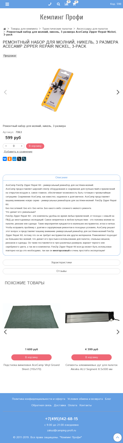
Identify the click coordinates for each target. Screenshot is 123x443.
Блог (108, 399)
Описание (61, 178)
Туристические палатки (57, 29)
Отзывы (61, 271)
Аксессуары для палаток (92, 29)
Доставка (60, 405)
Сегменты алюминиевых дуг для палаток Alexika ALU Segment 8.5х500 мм (92, 367)
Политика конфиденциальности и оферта (38, 399)
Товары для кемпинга (24, 29)
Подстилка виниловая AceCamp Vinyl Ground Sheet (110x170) (31, 367)
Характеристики (61, 263)
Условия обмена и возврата (85, 399)
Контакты (85, 405)
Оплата (72, 405)
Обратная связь (41, 405)
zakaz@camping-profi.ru (61, 431)
